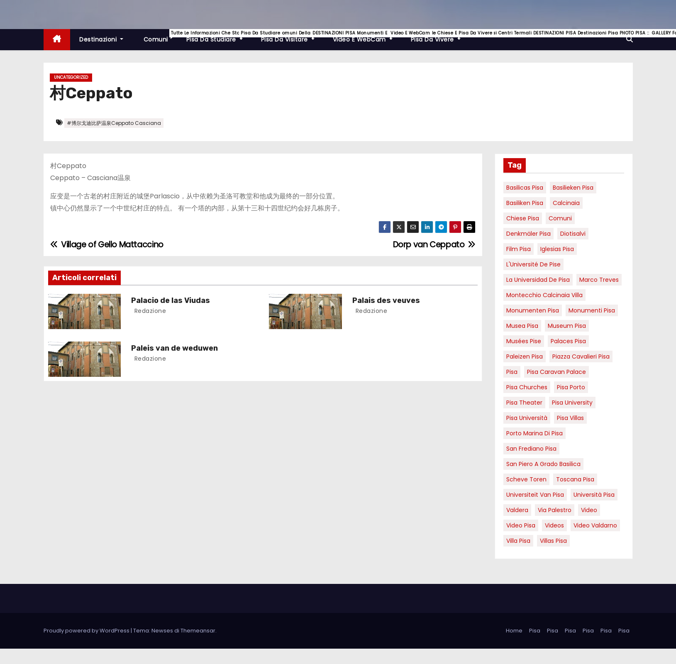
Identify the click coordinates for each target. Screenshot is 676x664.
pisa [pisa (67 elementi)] (511, 372)
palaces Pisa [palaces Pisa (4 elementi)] (568, 341)
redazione (149, 311)
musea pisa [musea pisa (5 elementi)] (522, 326)
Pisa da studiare (219, 36)
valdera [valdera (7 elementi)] (517, 510)
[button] (629, 39)
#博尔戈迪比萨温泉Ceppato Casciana (114, 123)
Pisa (534, 631)
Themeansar (198, 631)
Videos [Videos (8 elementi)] (554, 525)
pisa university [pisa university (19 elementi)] (572, 402)
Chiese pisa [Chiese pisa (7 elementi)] (522, 218)
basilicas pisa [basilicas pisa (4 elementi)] (524, 187)
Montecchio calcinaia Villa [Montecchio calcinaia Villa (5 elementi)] (544, 295)
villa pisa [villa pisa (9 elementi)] (518, 541)
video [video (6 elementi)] (589, 510)
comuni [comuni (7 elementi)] (560, 218)
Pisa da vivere (440, 36)
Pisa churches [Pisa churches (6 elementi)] (526, 387)
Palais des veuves (386, 300)
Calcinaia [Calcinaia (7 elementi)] (566, 203)
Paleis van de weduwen (174, 348)
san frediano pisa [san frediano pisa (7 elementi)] (531, 448)
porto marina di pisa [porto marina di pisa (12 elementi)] (534, 433)
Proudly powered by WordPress (87, 631)
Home (514, 631)
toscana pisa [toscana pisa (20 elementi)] (575, 479)
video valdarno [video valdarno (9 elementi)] (595, 525)
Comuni (159, 36)
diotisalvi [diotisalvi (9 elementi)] (573, 233)
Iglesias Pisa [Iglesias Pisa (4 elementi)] (557, 249)
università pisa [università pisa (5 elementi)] (594, 495)
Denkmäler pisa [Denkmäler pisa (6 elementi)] (528, 233)
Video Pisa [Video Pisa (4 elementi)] (520, 525)
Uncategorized (71, 77)
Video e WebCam (367, 36)
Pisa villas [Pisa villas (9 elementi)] (570, 418)
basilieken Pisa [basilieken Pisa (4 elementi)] (573, 187)
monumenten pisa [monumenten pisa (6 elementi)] (532, 310)
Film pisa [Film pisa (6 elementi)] (518, 249)
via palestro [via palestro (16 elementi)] (554, 510)
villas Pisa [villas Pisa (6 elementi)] (553, 541)
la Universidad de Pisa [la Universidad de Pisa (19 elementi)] (538, 280)
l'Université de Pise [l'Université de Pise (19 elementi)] (533, 264)
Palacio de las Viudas (170, 300)
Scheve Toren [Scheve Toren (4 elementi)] (526, 479)
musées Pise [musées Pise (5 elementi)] (523, 341)
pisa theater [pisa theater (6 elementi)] (524, 402)
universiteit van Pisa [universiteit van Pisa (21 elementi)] (535, 495)
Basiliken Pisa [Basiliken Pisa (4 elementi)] (524, 203)
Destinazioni (101, 39)
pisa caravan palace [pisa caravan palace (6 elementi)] (556, 372)
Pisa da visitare (292, 36)
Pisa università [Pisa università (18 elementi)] (526, 418)
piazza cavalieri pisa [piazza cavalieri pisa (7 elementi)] (581, 356)
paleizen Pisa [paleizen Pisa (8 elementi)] (524, 356)
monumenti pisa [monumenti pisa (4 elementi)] (592, 310)
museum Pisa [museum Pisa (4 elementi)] (567, 326)
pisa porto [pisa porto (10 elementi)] (571, 387)
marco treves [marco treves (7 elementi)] (599, 280)
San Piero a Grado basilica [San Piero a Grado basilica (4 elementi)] (543, 464)
